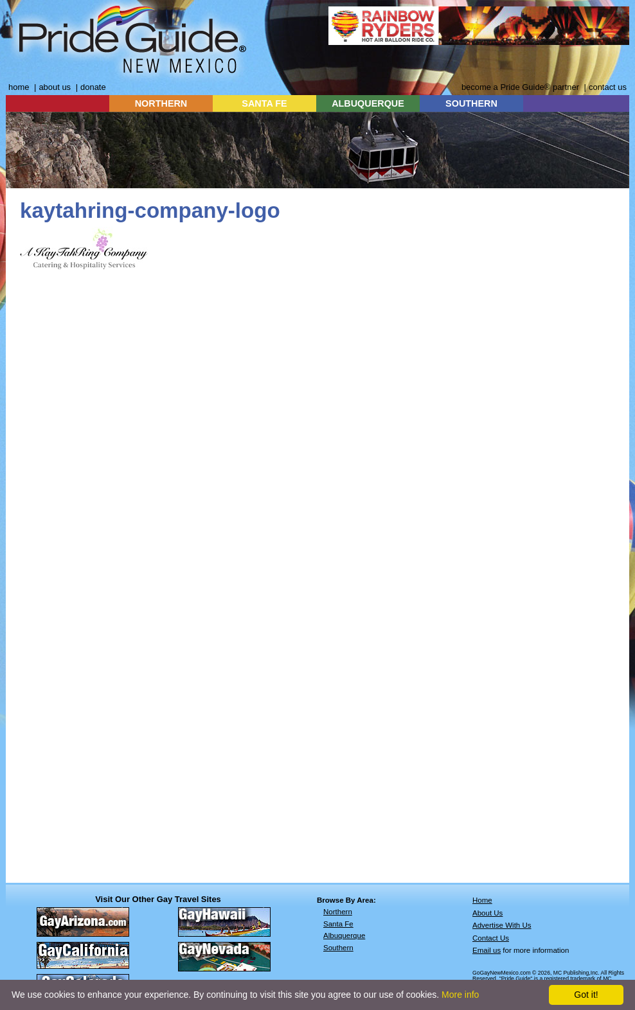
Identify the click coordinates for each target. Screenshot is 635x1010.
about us (55, 87)
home (18, 87)
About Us (487, 913)
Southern (338, 948)
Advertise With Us (502, 925)
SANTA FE (264, 103)
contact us (608, 87)
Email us (486, 950)
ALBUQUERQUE (368, 103)
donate (93, 87)
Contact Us (490, 938)
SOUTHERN (471, 103)
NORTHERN (161, 103)
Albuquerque (344, 935)
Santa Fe (338, 924)
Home (482, 900)
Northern (337, 912)
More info (460, 994)
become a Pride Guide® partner (520, 87)
